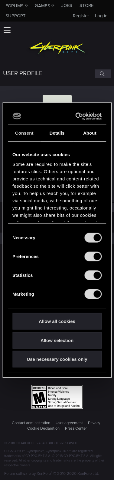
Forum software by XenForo (51, 473)
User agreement (69, 423)
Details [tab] (57, 133)
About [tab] (89, 133)
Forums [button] (14, 5)
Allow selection (57, 340)
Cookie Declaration (43, 428)
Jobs (66, 5)
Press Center (76, 428)
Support (15, 15)
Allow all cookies (57, 321)
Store (87, 5)
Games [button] (42, 5)
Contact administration (31, 423)
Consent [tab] (24, 133)
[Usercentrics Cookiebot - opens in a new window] (77, 116)
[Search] (103, 73)
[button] (7, 30)
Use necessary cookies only (57, 359)
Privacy (94, 423)
